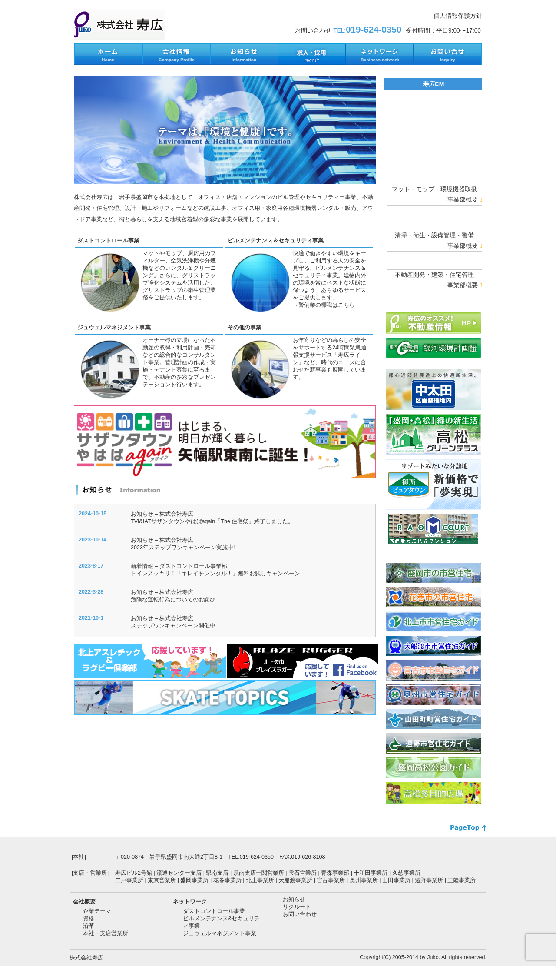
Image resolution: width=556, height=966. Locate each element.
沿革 (88, 926)
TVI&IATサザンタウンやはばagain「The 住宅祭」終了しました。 (212, 521)
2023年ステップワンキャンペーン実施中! (183, 547)
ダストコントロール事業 (108, 241)
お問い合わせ (300, 914)
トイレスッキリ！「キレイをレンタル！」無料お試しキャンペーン (215, 574)
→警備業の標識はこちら (324, 305)
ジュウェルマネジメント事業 (114, 328)
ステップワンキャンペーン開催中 (173, 626)
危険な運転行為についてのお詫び (173, 600)
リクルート (297, 907)
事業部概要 (464, 199)
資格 (88, 919)
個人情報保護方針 (458, 16)
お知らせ (294, 899)
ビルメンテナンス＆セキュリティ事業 (276, 241)
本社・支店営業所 (105, 933)
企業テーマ (97, 911)
